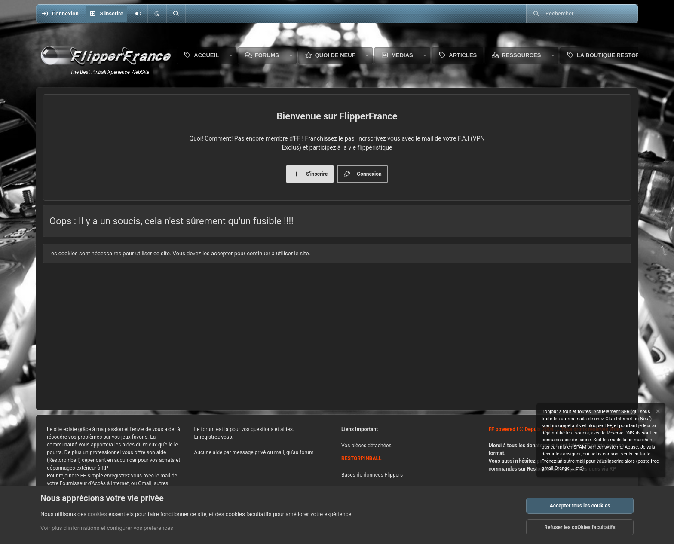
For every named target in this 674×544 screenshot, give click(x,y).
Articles (463, 55)
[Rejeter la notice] (657, 412)
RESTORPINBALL (361, 458)
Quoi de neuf (335, 55)
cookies (97, 514)
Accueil (206, 55)
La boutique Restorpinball (620, 55)
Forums (267, 55)
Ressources (521, 55)
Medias (402, 55)
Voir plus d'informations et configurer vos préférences (106, 528)
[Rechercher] (175, 13)
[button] (156, 13)
